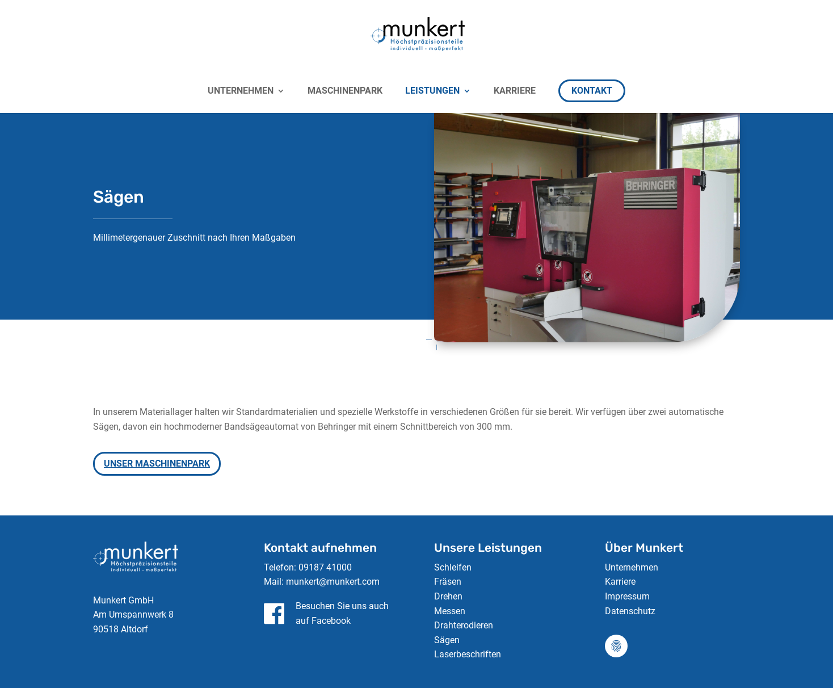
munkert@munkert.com (333, 581)
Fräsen (447, 581)
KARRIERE (515, 91)
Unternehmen (631, 567)
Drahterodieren (463, 625)
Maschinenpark (345, 91)
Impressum (627, 596)
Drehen (448, 596)
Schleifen (453, 567)
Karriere (620, 581)
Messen (449, 611)
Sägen (447, 640)
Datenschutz (630, 611)
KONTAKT (591, 90)
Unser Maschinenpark (157, 463)
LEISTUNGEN (432, 91)
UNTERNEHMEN (241, 91)
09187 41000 (325, 567)
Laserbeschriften (467, 654)
